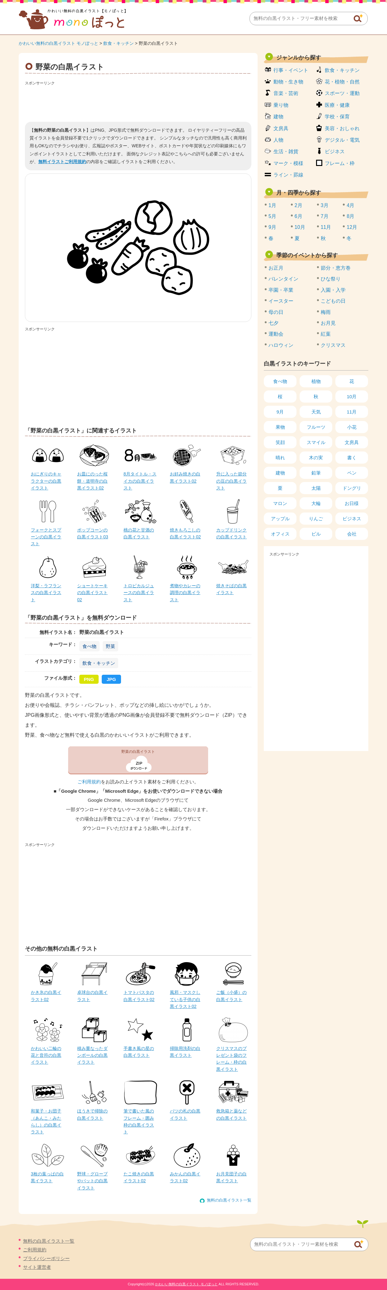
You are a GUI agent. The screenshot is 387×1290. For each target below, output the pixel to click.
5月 (272, 216)
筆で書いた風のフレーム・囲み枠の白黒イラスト (139, 1121)
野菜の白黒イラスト (138, 751)
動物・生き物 (288, 81)
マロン (280, 503)
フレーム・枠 (340, 163)
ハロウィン (280, 345)
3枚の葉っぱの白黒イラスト (47, 1177)
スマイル (316, 442)
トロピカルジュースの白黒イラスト (139, 592)
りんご (316, 518)
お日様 (352, 503)
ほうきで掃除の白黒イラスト (92, 1114)
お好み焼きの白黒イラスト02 (185, 477)
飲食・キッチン (118, 43)
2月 (298, 205)
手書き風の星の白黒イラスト (139, 1052)
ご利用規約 (89, 781)
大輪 (316, 503)
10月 (300, 227)
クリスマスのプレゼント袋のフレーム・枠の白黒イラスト (231, 1059)
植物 (316, 381)
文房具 (280, 128)
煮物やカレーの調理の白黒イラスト (185, 592)
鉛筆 (316, 472)
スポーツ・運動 (342, 93)
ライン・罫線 (288, 174)
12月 (352, 227)
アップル (280, 518)
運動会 (275, 334)
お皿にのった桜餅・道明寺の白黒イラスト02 (92, 480)
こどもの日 (333, 301)
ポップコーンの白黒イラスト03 (92, 533)
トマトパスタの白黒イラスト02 (139, 996)
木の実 (316, 457)
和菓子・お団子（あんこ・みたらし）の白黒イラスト (46, 1121)
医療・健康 (337, 105)
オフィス (280, 533)
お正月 (275, 268)
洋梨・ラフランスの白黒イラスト (46, 592)
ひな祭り (331, 278)
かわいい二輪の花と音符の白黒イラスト (46, 1055)
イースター (280, 301)
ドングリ (352, 488)
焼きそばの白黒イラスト (231, 589)
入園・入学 (333, 290)
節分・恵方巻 (336, 268)
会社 (352, 533)
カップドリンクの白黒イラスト (231, 533)
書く (352, 457)
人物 (278, 140)
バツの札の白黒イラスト (185, 1114)
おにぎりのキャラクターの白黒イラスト (46, 480)
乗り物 (280, 105)
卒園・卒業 (280, 290)
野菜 (110, 646)
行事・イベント (290, 70)
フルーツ (316, 427)
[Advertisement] (138, 101)
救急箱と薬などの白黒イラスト (231, 1114)
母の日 (275, 312)
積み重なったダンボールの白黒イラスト (92, 1055)
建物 (278, 116)
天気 (316, 411)
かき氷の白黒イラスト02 (46, 996)
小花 (352, 427)
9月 (272, 227)
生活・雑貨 (285, 151)
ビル (316, 533)
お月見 (328, 323)
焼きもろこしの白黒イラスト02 (185, 533)
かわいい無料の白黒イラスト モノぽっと (58, 43)
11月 (326, 227)
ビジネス (335, 151)
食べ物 (89, 646)
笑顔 (280, 442)
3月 (325, 205)
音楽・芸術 (285, 93)
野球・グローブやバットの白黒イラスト (92, 1180)
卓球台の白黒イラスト (92, 996)
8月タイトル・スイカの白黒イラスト (140, 480)
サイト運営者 (37, 1267)
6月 (298, 216)
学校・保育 (337, 116)
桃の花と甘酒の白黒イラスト (139, 533)
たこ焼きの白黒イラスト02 (139, 1177)
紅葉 (326, 334)
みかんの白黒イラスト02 (185, 1177)
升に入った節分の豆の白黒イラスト (231, 480)
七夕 (273, 323)
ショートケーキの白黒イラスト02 (92, 592)
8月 (350, 216)
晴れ (280, 457)
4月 (350, 205)
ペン (352, 472)
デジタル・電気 (342, 140)
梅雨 (326, 312)
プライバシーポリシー (46, 1258)
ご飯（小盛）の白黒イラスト (231, 996)
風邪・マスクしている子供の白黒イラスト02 (185, 999)
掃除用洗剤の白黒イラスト (185, 1052)
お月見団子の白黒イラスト (231, 1177)
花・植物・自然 (342, 81)
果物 (280, 427)
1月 (272, 205)
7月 (325, 216)
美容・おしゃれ (342, 128)
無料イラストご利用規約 (62, 161)
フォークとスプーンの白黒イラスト (46, 536)
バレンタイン (283, 278)
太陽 (316, 488)
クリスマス (333, 345)
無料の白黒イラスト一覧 (229, 1200)
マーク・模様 (288, 163)
